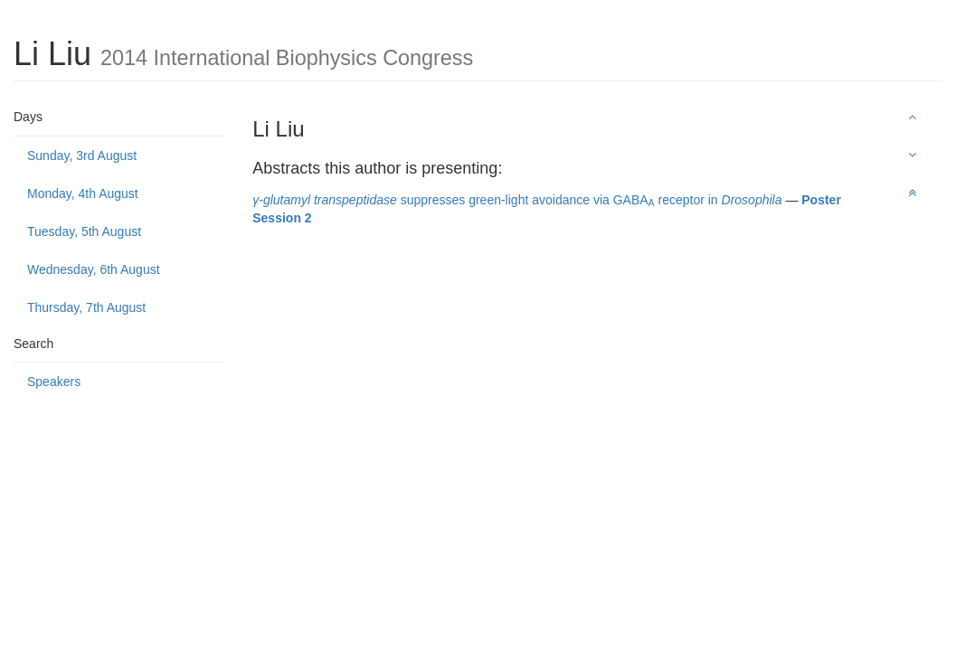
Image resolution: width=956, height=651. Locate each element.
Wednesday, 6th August (93, 269)
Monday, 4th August (82, 193)
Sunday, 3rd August (82, 155)
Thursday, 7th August (86, 307)
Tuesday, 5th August (84, 231)
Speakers (53, 381)
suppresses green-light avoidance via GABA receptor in (516, 200)
